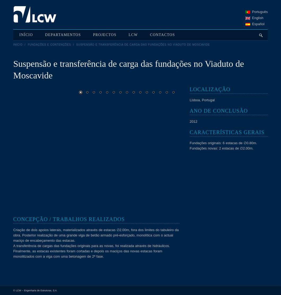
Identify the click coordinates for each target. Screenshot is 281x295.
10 (140, 92)
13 (160, 92)
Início (18, 44)
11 (147, 92)
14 (167, 92)
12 (153, 92)
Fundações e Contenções (49, 44)
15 (173, 92)
